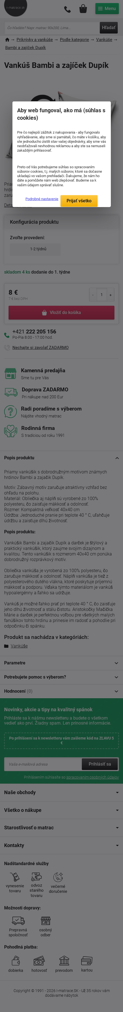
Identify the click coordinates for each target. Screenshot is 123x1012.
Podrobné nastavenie (41, 199)
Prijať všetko (79, 200)
